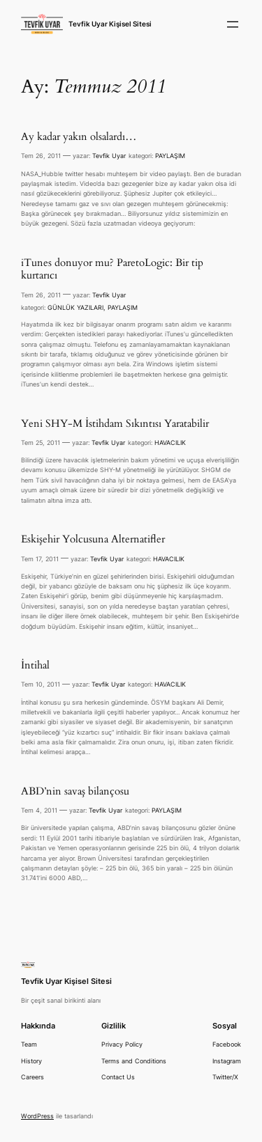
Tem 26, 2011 (41, 155)
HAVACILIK (170, 442)
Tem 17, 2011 (40, 559)
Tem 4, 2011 (39, 810)
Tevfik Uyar (109, 155)
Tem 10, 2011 (40, 684)
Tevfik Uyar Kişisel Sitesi (110, 24)
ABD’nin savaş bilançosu (75, 791)
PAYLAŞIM (170, 155)
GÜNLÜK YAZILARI (75, 307)
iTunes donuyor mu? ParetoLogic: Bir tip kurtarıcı (112, 270)
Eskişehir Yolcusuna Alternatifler (93, 539)
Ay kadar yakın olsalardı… (78, 137)
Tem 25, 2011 (40, 442)
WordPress (37, 1116)
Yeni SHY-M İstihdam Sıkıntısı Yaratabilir (115, 424)
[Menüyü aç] (232, 24)
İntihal (35, 665)
